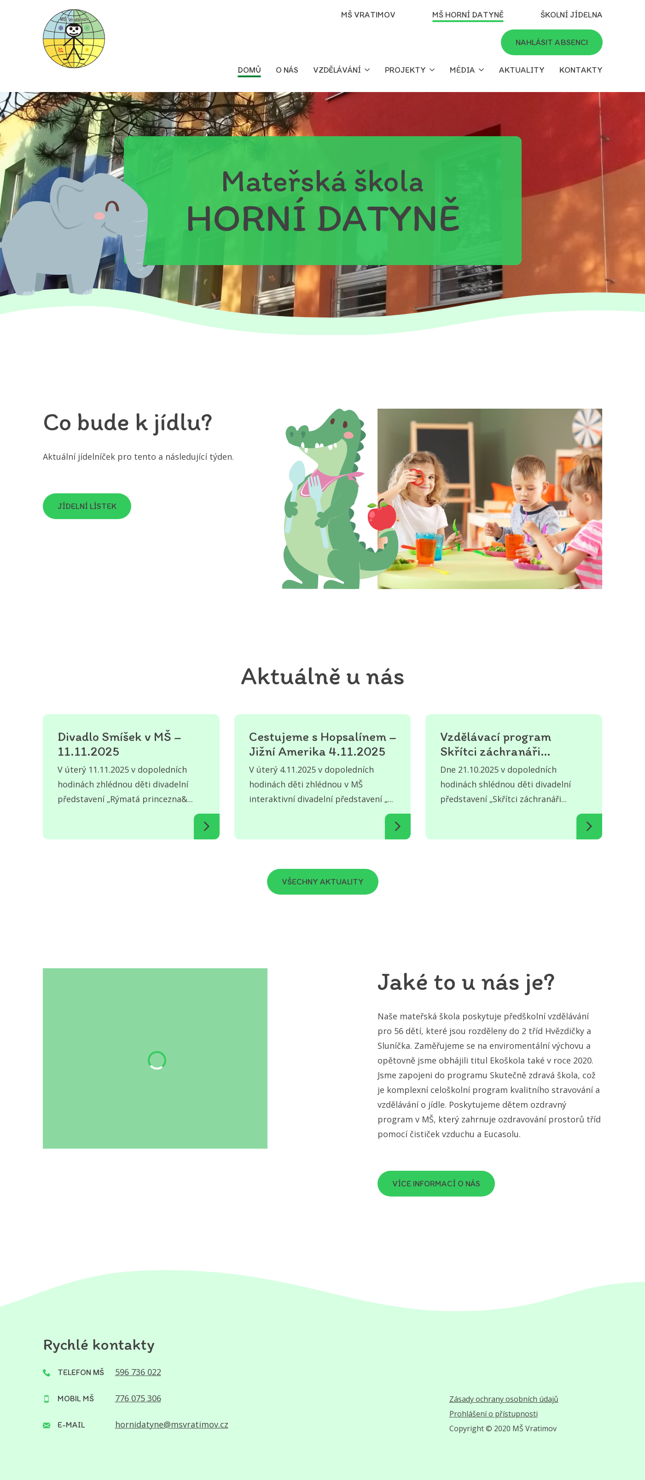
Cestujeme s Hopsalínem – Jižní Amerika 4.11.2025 (322, 743)
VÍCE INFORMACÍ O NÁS (436, 1184)
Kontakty (581, 70)
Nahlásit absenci (552, 42)
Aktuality (522, 70)
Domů (249, 70)
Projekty (405, 70)
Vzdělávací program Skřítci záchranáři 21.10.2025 (495, 743)
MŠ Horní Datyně (468, 15)
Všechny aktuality (323, 882)
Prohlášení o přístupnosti (493, 1414)
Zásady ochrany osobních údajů (503, 1399)
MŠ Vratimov (368, 15)
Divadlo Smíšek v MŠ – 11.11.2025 (119, 743)
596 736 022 (138, 1371)
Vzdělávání (337, 70)
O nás (287, 70)
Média (462, 70)
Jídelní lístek (87, 506)
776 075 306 (138, 1398)
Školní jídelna (571, 15)
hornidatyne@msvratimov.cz (171, 1424)
